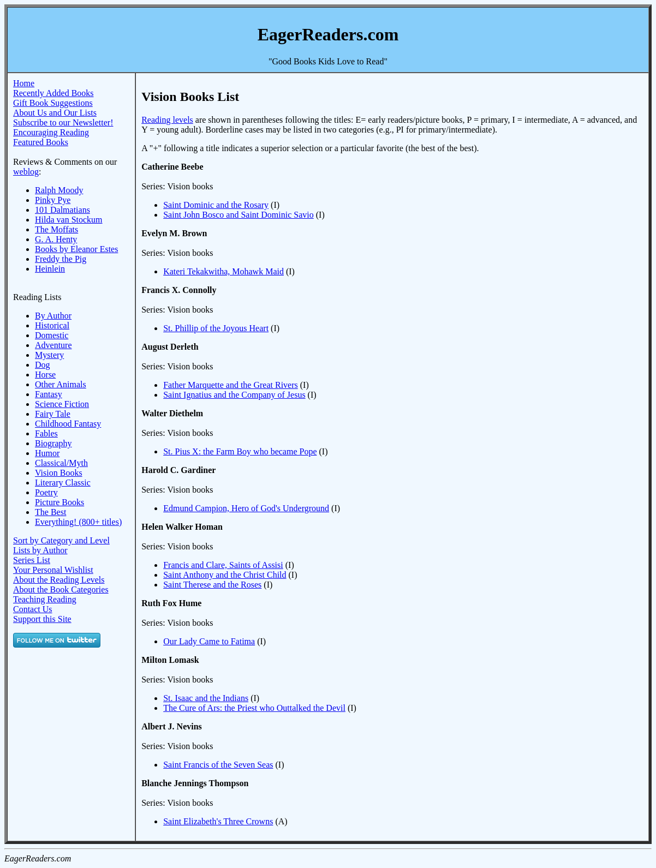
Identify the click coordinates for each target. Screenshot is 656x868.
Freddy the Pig (60, 259)
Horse (45, 374)
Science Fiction (62, 404)
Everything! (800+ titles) (78, 521)
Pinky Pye (52, 200)
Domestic (51, 335)
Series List (31, 560)
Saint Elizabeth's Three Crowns (218, 821)
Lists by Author (40, 550)
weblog (26, 171)
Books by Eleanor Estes (76, 249)
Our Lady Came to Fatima (209, 641)
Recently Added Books (53, 93)
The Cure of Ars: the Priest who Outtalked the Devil (254, 708)
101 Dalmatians (62, 209)
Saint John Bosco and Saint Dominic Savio (238, 214)
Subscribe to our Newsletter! (63, 122)
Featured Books (40, 142)
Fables (46, 433)
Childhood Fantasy (68, 423)
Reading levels (167, 119)
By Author (53, 315)
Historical (52, 325)
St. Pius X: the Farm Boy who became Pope (240, 451)
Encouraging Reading (51, 132)
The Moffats (56, 229)
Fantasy (48, 394)
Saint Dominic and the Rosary (216, 204)
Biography (53, 443)
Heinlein (50, 268)
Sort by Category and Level (61, 540)
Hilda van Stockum (69, 219)
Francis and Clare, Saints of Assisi (223, 565)
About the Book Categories (61, 589)
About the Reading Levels (59, 579)
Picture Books (59, 502)
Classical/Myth (61, 463)
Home (23, 83)
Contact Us (32, 609)
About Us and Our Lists (55, 112)
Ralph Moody (59, 190)
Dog (42, 364)
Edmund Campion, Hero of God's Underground (246, 508)
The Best (50, 512)
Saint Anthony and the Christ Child (224, 574)
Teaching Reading (44, 599)
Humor (47, 453)
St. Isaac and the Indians (205, 698)
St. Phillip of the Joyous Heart (216, 328)
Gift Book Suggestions (53, 102)
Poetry (46, 492)
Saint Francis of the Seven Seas (218, 764)
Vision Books (58, 472)
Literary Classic (63, 482)
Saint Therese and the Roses (212, 584)
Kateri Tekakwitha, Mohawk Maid (223, 271)
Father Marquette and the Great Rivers (230, 385)
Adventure (53, 345)
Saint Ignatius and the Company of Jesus (234, 394)
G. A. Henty (56, 239)
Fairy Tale (52, 413)
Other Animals (60, 384)
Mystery (49, 355)
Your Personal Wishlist (53, 569)
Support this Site (42, 619)
